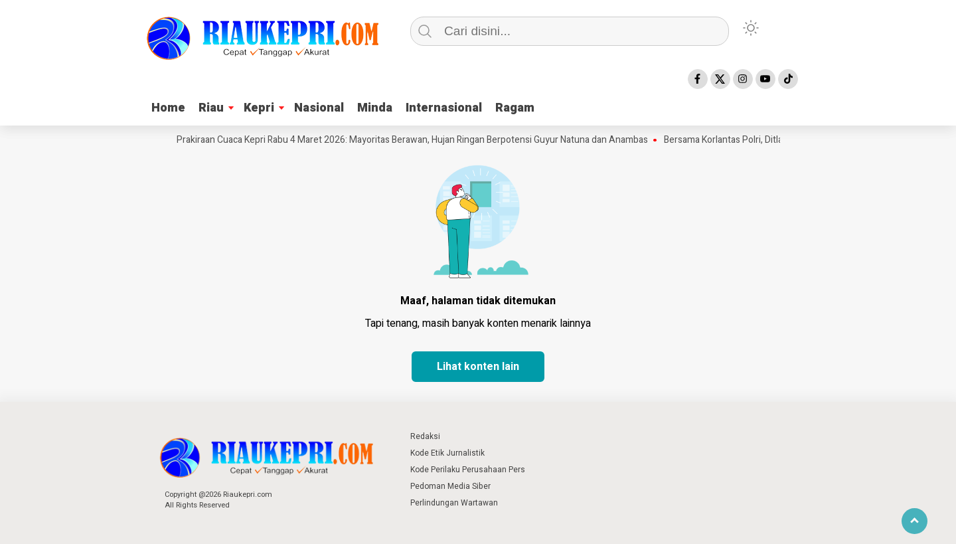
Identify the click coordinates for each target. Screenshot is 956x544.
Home (168, 108)
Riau (211, 108)
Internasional (444, 108)
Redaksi (425, 436)
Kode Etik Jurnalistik (447, 453)
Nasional (319, 108)
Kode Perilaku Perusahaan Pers (467, 470)
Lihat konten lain (478, 367)
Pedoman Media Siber (450, 486)
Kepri (259, 108)
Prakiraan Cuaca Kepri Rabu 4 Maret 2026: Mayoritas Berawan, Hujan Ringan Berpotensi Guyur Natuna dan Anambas (416, 140)
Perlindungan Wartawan (454, 503)
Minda (374, 108)
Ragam (514, 108)
